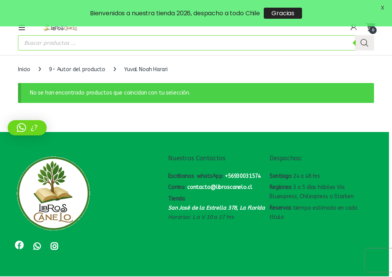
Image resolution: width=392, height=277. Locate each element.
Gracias (282, 13)
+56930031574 (243, 168)
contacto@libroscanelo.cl (219, 179)
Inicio (24, 62)
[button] (27, 127)
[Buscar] (364, 35)
